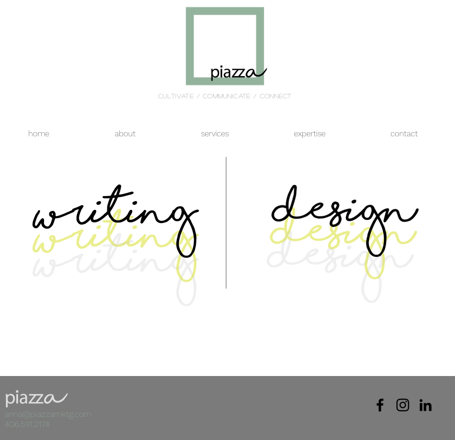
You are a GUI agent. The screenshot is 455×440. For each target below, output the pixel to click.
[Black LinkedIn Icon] (425, 405)
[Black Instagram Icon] (402, 405)
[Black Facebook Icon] (380, 405)
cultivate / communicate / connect (225, 96)
